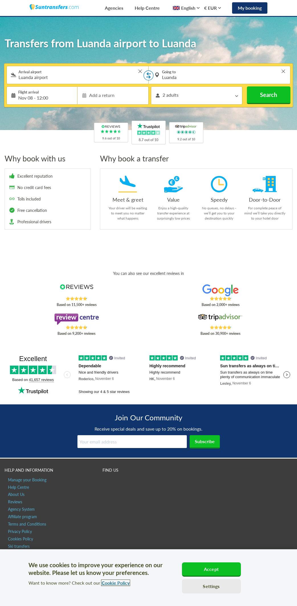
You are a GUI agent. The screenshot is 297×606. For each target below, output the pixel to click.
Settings (211, 586)
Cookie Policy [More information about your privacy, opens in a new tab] (116, 582)
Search (268, 94)
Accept (211, 569)
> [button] (140, 71)
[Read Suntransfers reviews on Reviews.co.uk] (76, 290)
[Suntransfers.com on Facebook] (107, 482)
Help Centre (147, 8)
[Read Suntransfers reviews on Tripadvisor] (220, 319)
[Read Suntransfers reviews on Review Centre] (76, 319)
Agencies (114, 8)
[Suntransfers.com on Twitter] (120, 482)
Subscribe (205, 441)
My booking (250, 8)
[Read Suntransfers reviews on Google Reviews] (220, 290)
